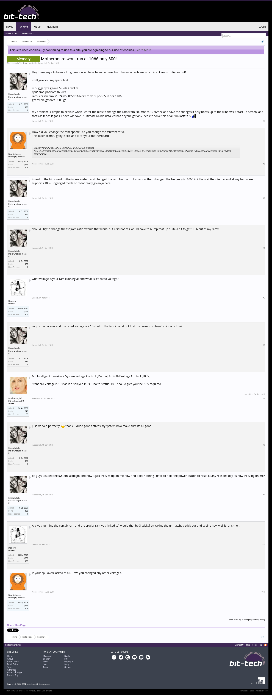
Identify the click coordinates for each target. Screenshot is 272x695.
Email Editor (12, 664)
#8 (264, 445)
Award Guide (13, 661)
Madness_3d (14, 398)
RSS (265, 645)
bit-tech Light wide (13, 645)
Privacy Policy (262, 691)
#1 (264, 121)
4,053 (26, 311)
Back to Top (12, 675)
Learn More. (143, 50)
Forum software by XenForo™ (28, 691)
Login (262, 26)
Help (248, 645)
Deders (12, 301)
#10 (263, 544)
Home (9, 26)
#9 (264, 495)
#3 (264, 198)
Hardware (24, 63)
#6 (264, 345)
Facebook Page (14, 672)
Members (52, 26)
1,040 (26, 411)
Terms (10, 667)
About (10, 659)
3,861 (26, 165)
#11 (263, 592)
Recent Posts (28, 33)
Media (37, 26)
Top (260, 645)
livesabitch (42, 63)
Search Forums (11, 33)
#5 (264, 298)
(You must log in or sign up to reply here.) (247, 620)
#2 (264, 164)
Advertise (11, 670)
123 (26, 107)
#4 (264, 248)
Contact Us (240, 645)
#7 (264, 398)
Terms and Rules (246, 691)
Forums (24, 26)
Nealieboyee (14, 154)
